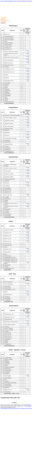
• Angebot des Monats (5, 20)
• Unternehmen (4, 17)
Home (2, 1)
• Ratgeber (3, 18)
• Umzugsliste (3, 19)
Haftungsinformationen (8, 1)
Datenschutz (24, 1)
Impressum (29, 1)
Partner (15, 1)
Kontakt (19, 1)
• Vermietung (3, 21)
